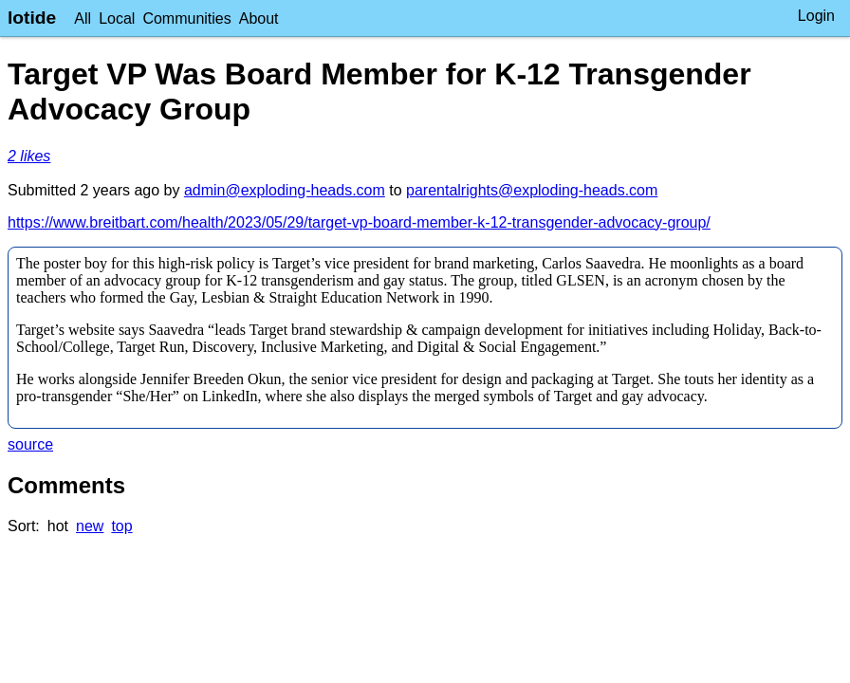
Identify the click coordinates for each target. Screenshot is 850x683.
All (82, 18)
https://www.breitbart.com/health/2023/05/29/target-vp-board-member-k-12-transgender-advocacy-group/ (359, 222)
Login (816, 16)
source (30, 444)
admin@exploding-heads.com (284, 190)
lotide (32, 18)
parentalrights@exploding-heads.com (531, 190)
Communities (186, 18)
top (121, 526)
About (259, 18)
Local (117, 18)
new (89, 526)
